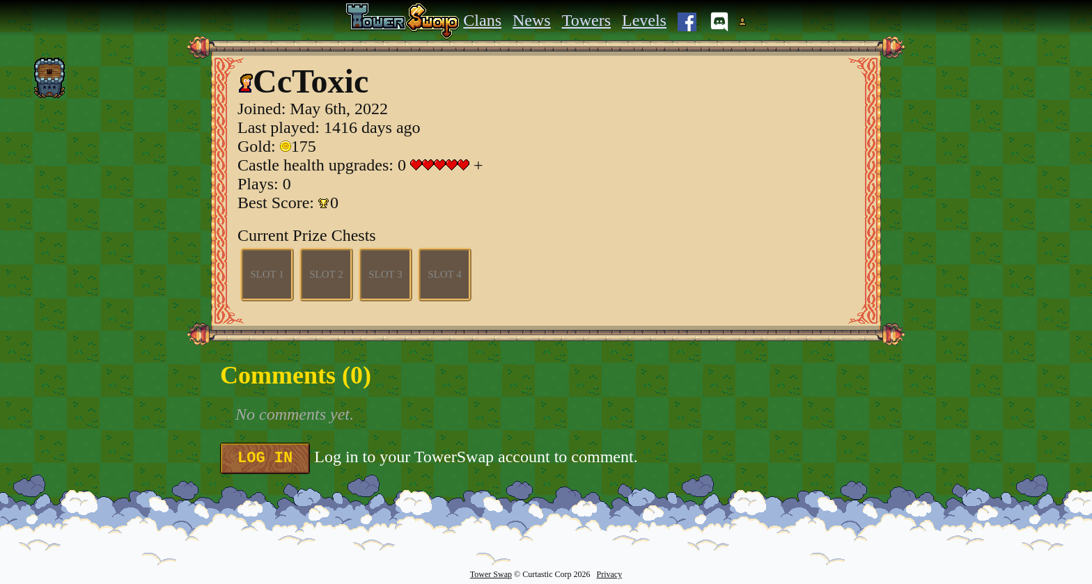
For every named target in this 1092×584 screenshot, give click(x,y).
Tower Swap (491, 574)
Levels (644, 20)
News (532, 20)
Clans (482, 20)
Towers (586, 20)
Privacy (609, 574)
